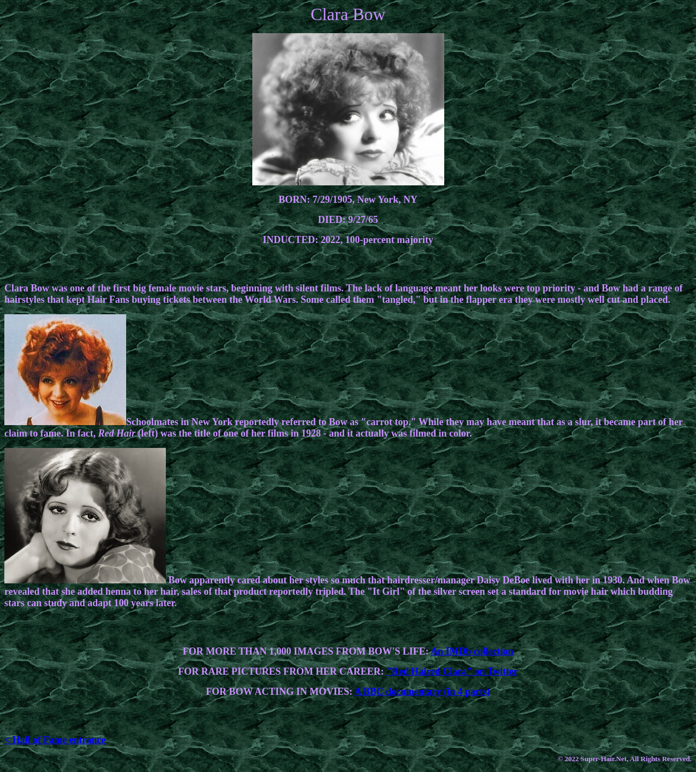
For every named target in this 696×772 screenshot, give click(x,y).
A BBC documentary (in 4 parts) (422, 691)
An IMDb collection (472, 651)
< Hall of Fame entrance (54, 739)
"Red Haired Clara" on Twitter (452, 671)
